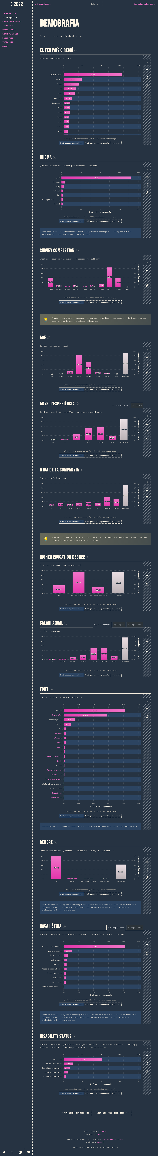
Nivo (104, 1132)
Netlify (101, 1134)
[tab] (146, 62)
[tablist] (146, 74)
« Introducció (75, 1113)
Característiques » (113, 1113)
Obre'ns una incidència (112, 1140)
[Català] (95, 4)
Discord (100, 1142)
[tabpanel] (95, 100)
